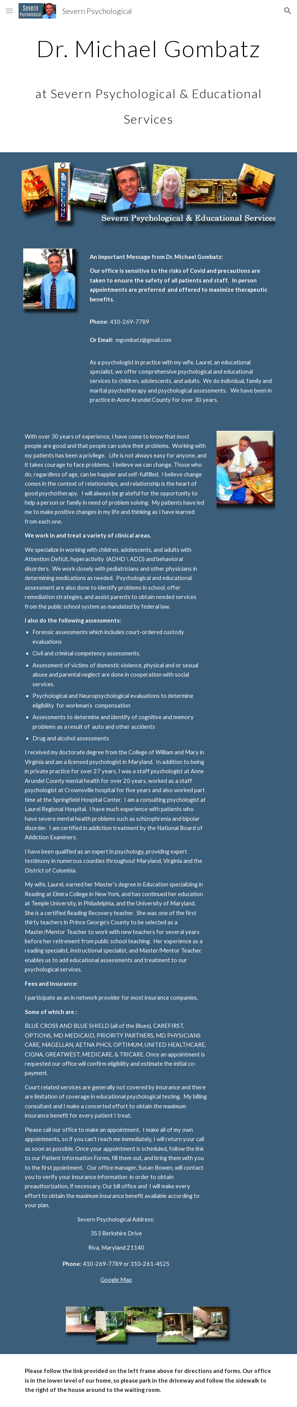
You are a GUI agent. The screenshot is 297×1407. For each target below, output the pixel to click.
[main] (148, 81)
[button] (9, 10)
